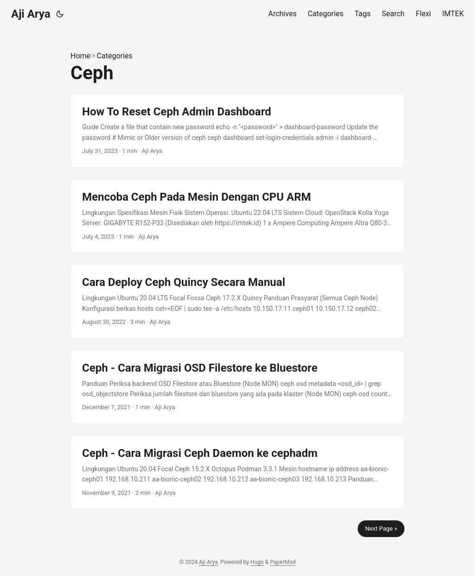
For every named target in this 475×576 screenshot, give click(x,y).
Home (80, 55)
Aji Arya (31, 13)
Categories (115, 55)
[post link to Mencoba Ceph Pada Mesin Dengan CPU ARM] (237, 216)
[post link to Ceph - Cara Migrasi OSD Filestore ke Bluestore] (237, 387)
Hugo (257, 562)
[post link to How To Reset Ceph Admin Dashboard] (237, 130)
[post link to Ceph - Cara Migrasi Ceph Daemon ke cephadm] (237, 472)
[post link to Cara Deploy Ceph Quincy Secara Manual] (237, 301)
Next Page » (381, 528)
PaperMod (282, 562)
